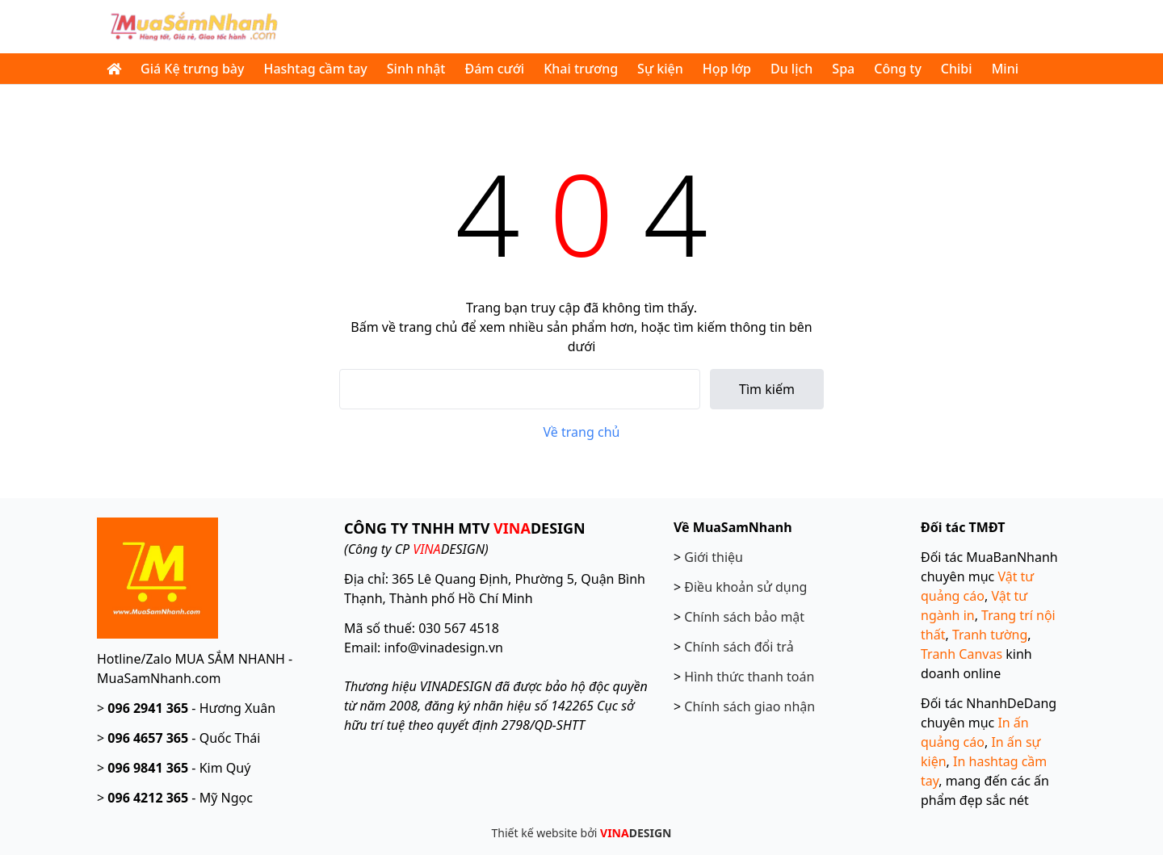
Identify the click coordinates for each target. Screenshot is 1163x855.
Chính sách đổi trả (738, 647)
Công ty (898, 69)
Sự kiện (660, 69)
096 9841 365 (147, 768)
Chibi (956, 69)
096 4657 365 (147, 738)
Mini (1005, 69)
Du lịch (791, 69)
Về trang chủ (582, 432)
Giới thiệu (713, 557)
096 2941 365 (147, 708)
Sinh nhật (416, 69)
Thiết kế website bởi (582, 832)
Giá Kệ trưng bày (192, 69)
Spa (843, 69)
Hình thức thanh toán (749, 676)
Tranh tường (989, 634)
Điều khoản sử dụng (745, 587)
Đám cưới (494, 69)
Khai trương (581, 69)
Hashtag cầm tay (315, 69)
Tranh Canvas (961, 654)
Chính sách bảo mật (744, 617)
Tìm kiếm (767, 389)
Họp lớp (727, 69)
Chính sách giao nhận (749, 706)
